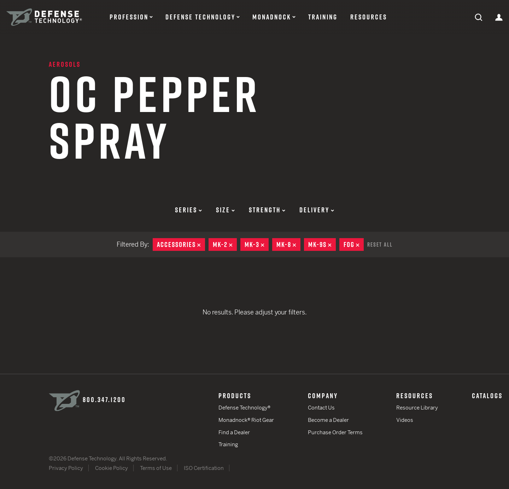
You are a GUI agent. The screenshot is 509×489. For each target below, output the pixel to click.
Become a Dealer (328, 420)
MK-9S (322, 244)
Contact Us (321, 407)
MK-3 (257, 244)
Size (225, 210)
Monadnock (271, 16)
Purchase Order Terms (335, 432)
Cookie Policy (111, 468)
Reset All (380, 244)
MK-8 (288, 244)
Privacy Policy (66, 468)
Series (188, 210)
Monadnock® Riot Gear (246, 420)
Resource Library (417, 407)
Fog (354, 244)
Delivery (316, 210)
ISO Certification (204, 468)
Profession (129, 16)
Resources (368, 16)
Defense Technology (200, 16)
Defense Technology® (244, 407)
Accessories (181, 244)
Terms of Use (156, 468)
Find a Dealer (234, 432)
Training (323, 16)
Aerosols (65, 64)
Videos (404, 420)
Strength (267, 210)
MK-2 (225, 244)
